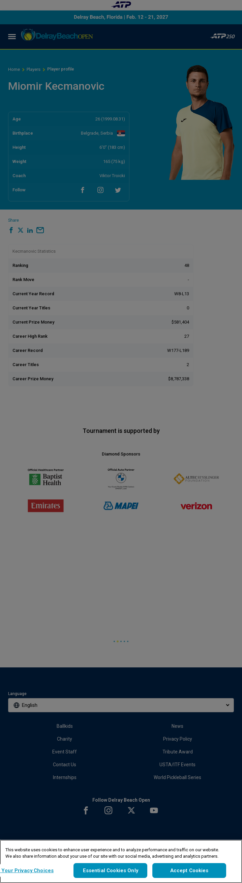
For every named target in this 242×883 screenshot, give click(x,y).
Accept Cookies (189, 870)
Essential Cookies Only (110, 870)
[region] (121, 861)
